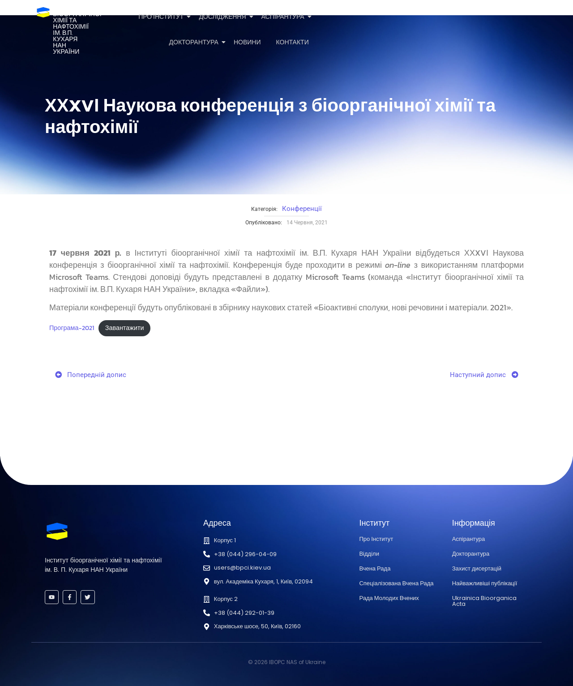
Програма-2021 (71, 328)
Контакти (292, 42)
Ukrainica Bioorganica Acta (484, 601)
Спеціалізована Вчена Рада (396, 583)
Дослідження (224, 16)
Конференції (302, 209)
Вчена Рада (374, 568)
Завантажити (124, 328)
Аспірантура (284, 16)
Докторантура (195, 42)
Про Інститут (162, 16)
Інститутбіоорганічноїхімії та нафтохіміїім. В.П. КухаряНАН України (77, 29)
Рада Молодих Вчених (389, 598)
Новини (247, 42)
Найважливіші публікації (484, 583)
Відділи (369, 553)
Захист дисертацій (476, 568)
